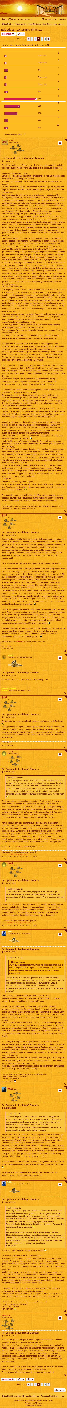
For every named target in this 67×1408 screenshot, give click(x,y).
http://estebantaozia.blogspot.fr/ (25, 508)
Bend (11, 140)
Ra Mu (9, 932)
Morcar (10, 1088)
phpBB (27, 1400)
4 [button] (41, 39)
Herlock (4, 515)
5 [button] (45, 39)
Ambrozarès (6, 1316)
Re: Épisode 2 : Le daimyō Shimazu (23, 158)
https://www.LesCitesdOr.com (19, 690)
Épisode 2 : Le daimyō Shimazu (21, 29)
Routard (10, 655)
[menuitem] (4, 19)
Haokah (10, 752)
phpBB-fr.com (37, 1403)
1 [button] (31, 39)
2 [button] (35, 39)
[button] (28, 39)
